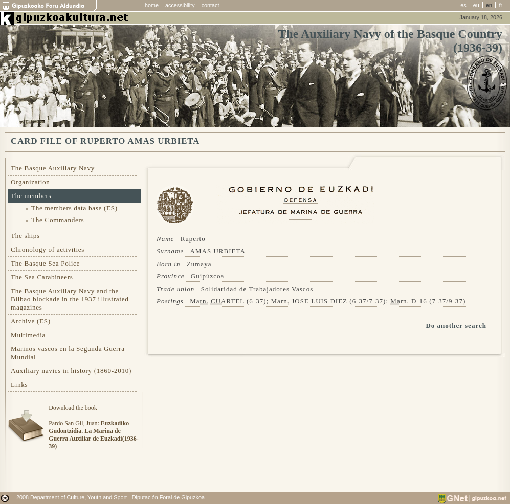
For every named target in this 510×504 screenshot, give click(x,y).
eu (476, 5)
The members (31, 196)
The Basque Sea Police (45, 263)
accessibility (180, 5)
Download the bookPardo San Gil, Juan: (93, 427)
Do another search (456, 326)
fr (500, 5)
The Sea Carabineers (42, 277)
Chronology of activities (47, 249)
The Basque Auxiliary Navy (53, 168)
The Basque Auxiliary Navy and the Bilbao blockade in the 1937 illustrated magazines (69, 299)
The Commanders (57, 220)
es (463, 5)
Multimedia (28, 335)
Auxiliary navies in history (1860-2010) (71, 371)
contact (210, 5)
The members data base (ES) (74, 208)
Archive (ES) (31, 321)
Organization (30, 182)
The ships (25, 235)
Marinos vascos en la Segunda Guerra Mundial (68, 353)
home (152, 5)
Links (19, 384)
